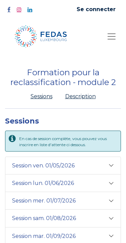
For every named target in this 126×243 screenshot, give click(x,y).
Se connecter (96, 9)
